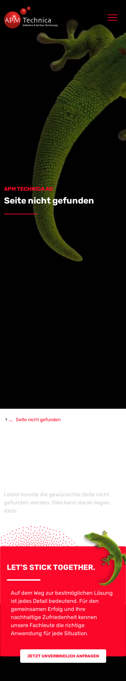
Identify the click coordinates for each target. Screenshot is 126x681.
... (11, 419)
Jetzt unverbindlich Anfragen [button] (63, 656)
